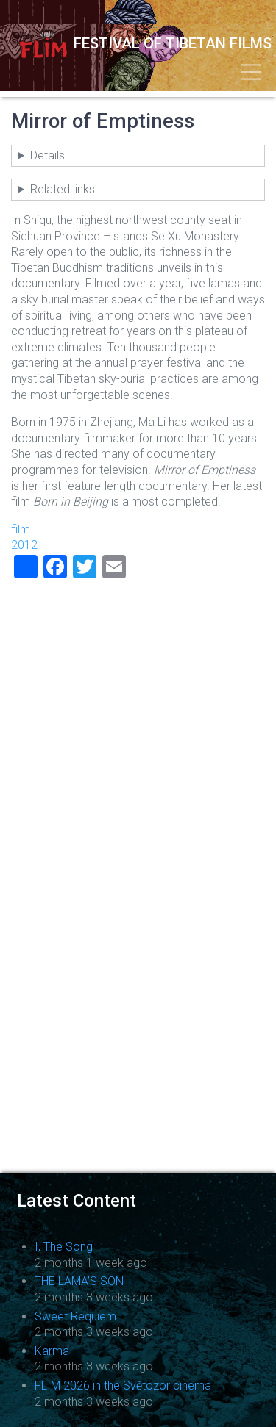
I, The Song (64, 1247)
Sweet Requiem (75, 1316)
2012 (24, 545)
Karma (52, 1351)
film (20, 529)
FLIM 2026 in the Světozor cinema (123, 1385)
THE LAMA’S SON (79, 1281)
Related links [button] (62, 189)
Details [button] (47, 155)
